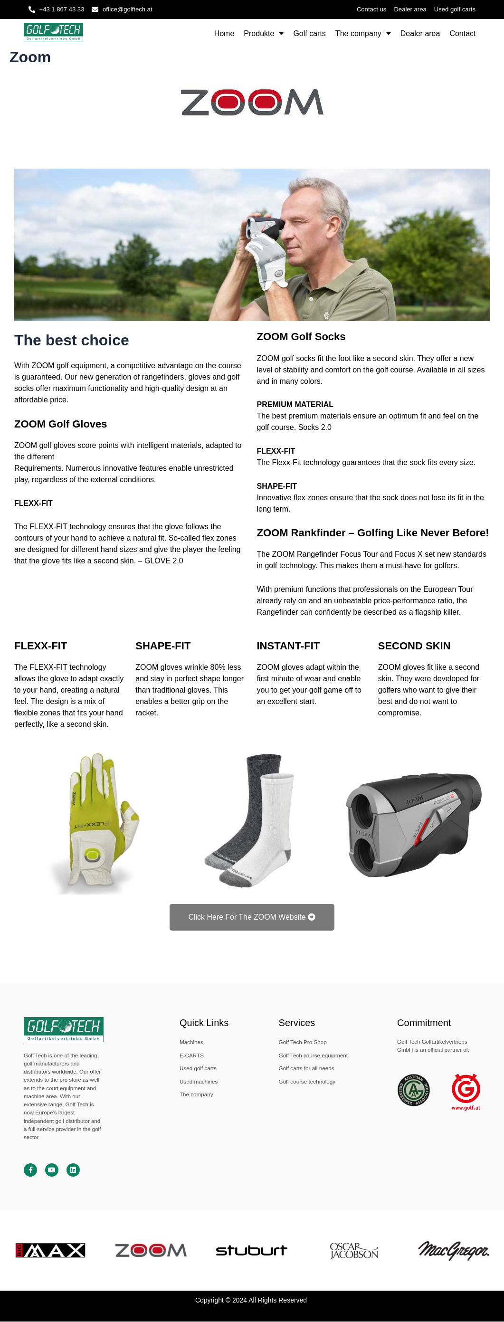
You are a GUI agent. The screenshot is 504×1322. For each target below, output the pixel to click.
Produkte (264, 33)
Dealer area (420, 33)
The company (363, 33)
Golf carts (309, 33)
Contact (462, 33)
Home (224, 33)
